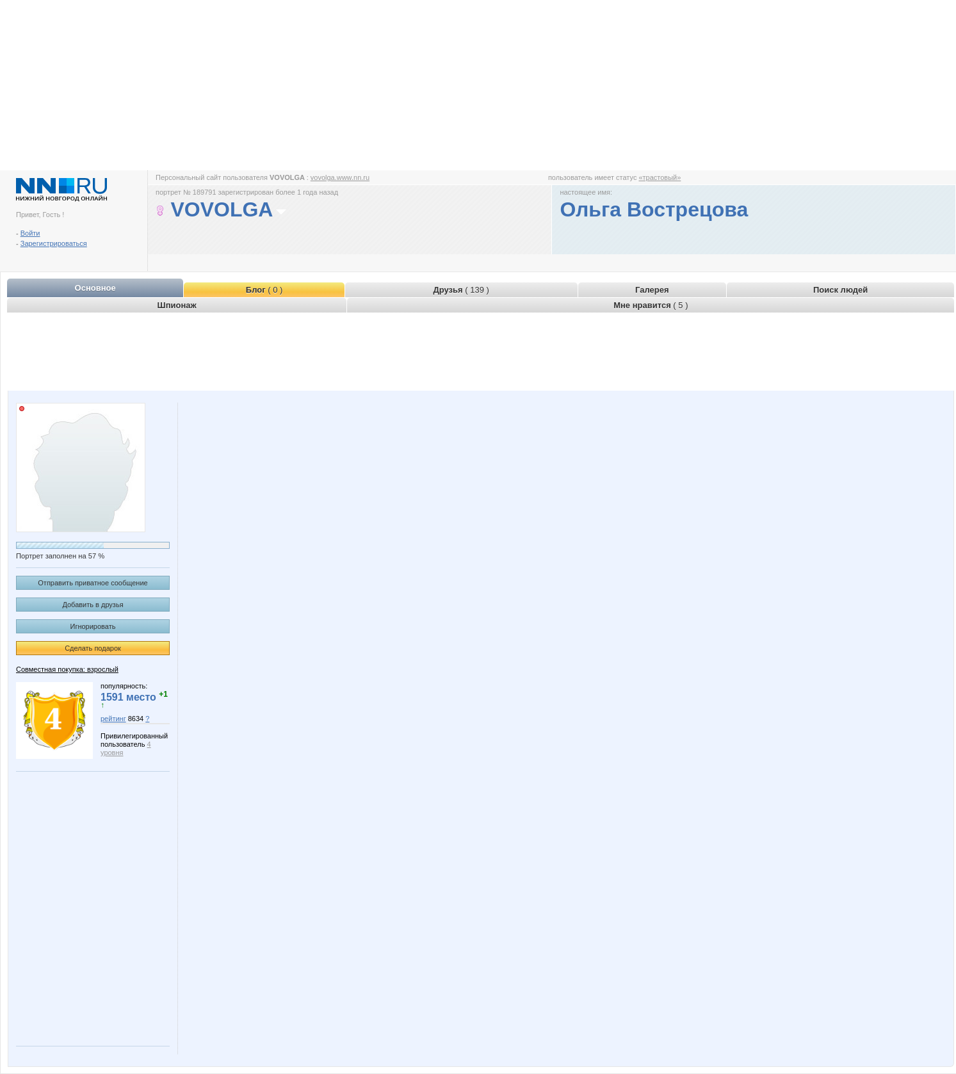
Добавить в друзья (92, 604)
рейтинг (113, 718)
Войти (30, 233)
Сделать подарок (93, 648)
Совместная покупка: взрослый (67, 669)
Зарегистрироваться (53, 243)
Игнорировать (93, 626)
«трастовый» (659, 177)
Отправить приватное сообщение (92, 583)
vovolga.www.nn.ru (340, 177)
